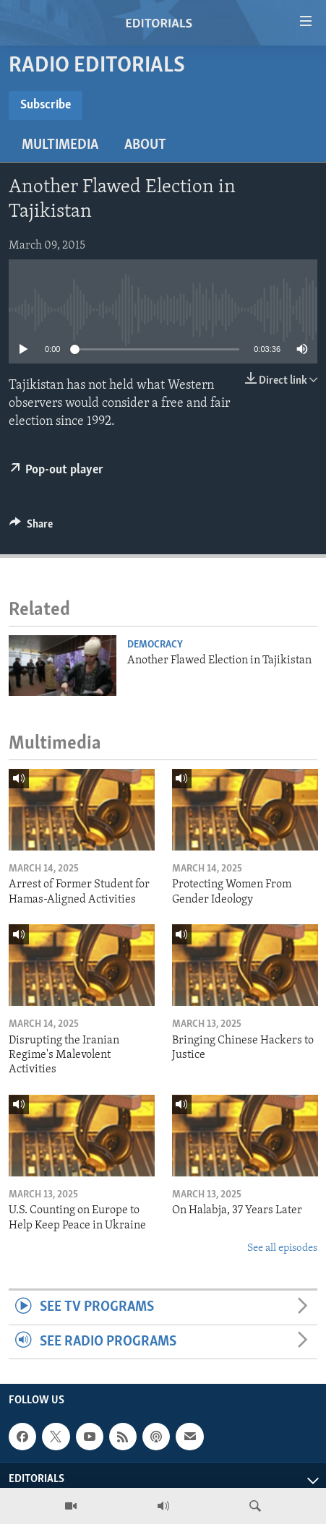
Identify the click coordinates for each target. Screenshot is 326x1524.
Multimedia (60, 145)
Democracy (155, 645)
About (145, 145)
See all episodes (282, 1248)
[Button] (31, 527)
